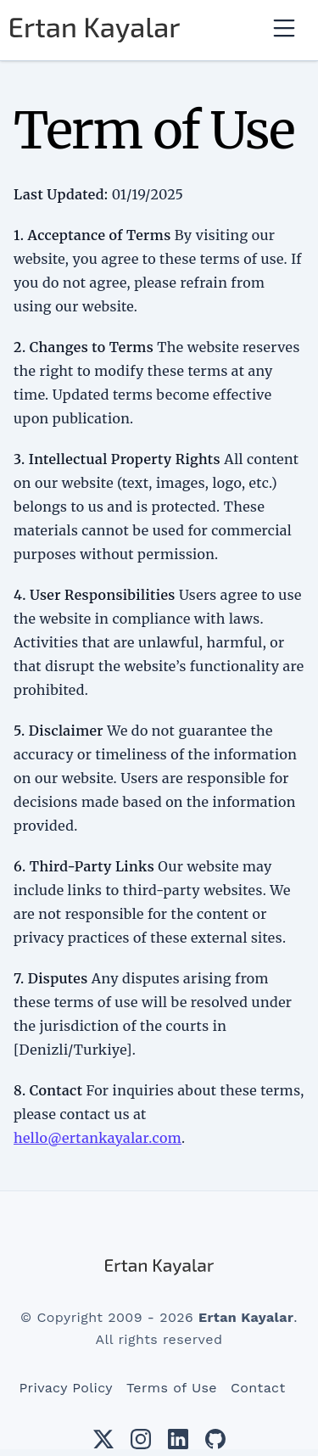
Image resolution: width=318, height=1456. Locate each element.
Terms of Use (171, 1388)
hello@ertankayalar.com (97, 1137)
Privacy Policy (66, 1388)
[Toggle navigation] (284, 29)
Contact (258, 1388)
